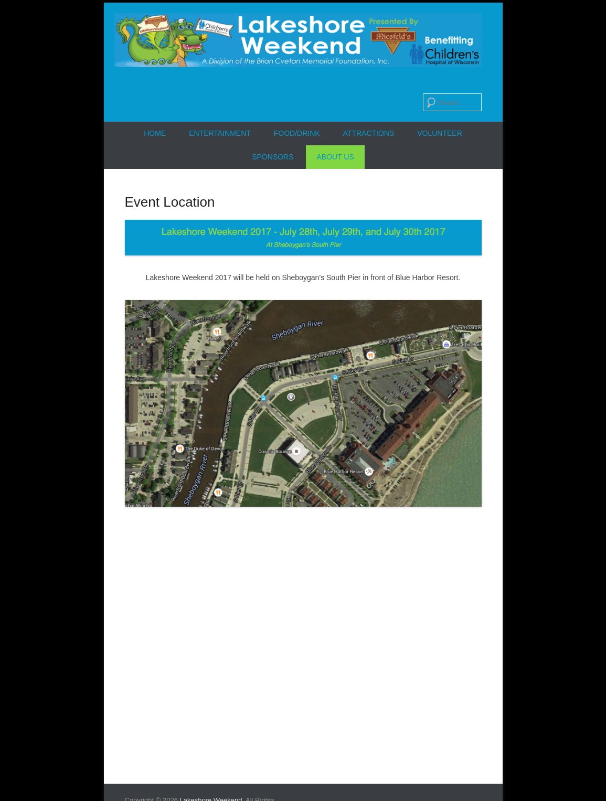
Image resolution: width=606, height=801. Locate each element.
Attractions (369, 133)
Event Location (170, 202)
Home (155, 133)
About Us (335, 157)
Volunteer (439, 133)
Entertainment (220, 133)
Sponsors (272, 157)
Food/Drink (297, 133)
